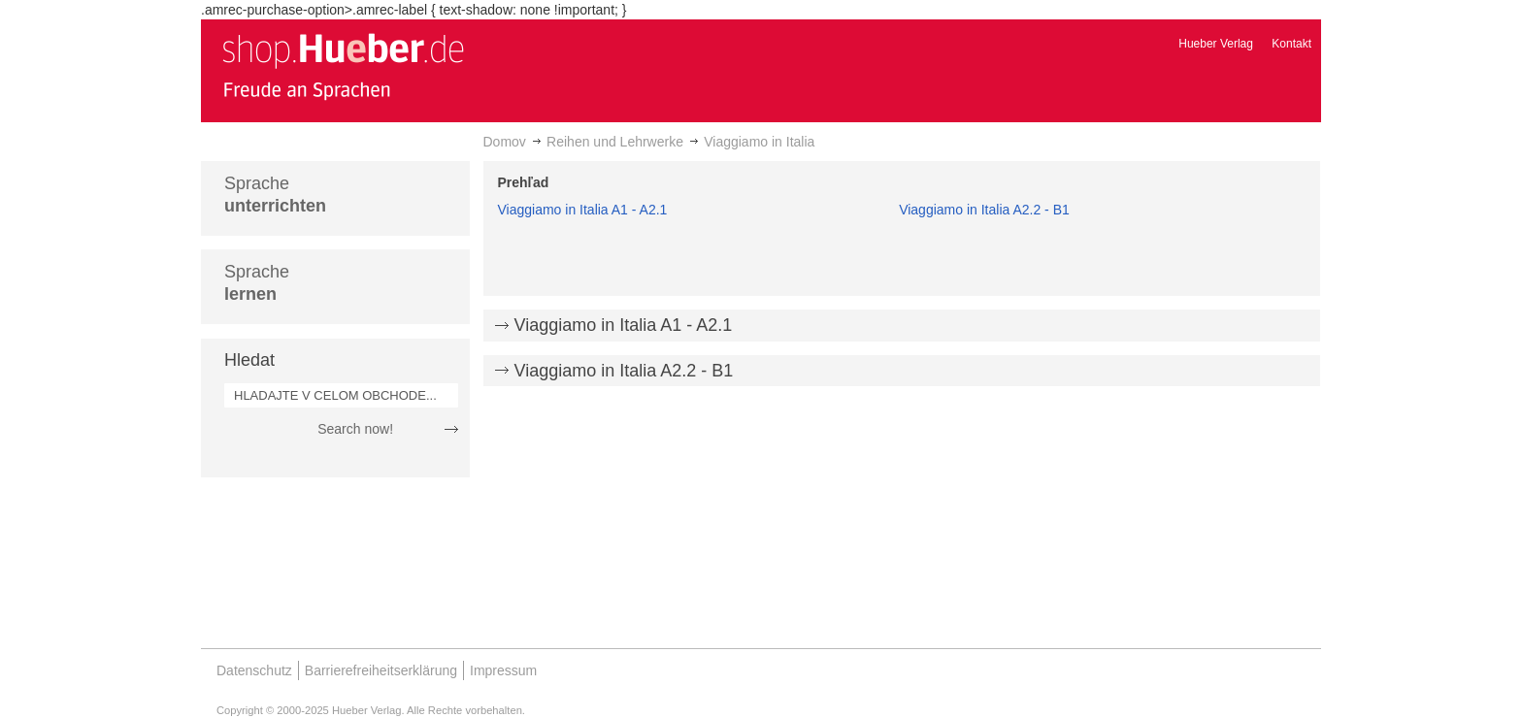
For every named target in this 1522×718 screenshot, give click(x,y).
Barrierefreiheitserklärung (381, 670)
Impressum (503, 670)
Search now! (355, 429)
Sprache (275, 194)
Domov (504, 141)
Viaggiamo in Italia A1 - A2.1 (583, 209)
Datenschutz (254, 670)
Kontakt (1291, 43)
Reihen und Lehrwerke (614, 141)
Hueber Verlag (1215, 43)
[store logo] (342, 66)
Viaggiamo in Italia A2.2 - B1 (984, 209)
